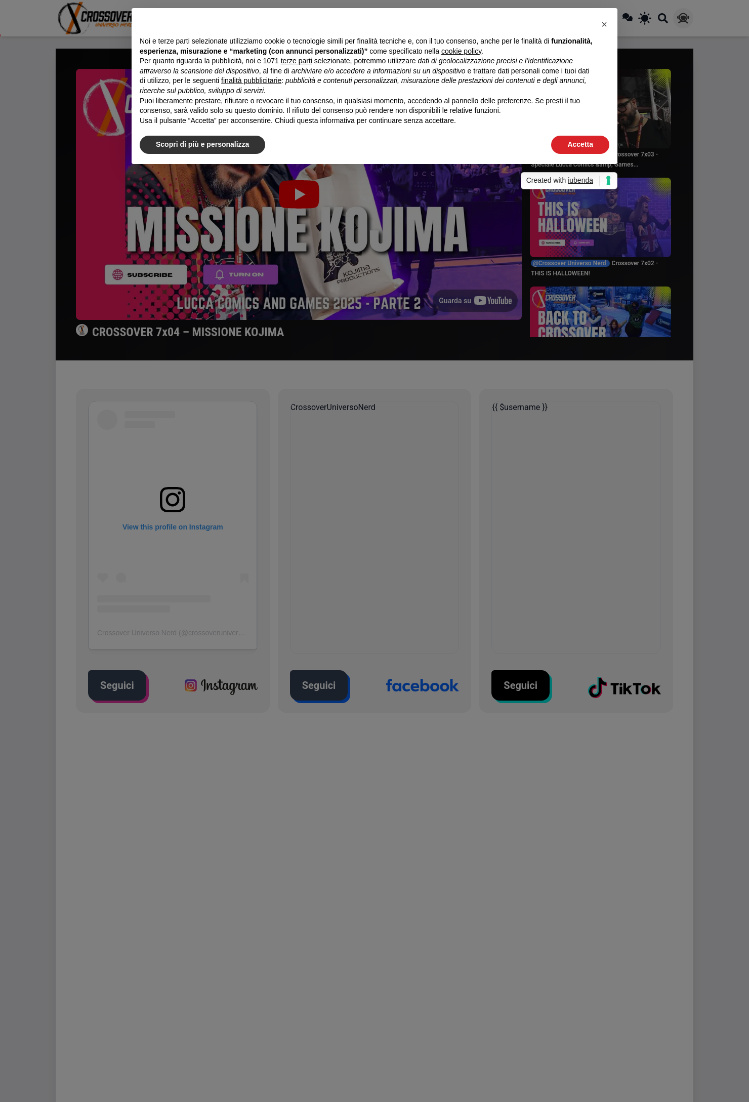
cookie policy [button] (461, 51)
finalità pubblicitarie (251, 80)
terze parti (296, 61)
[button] (604, 24)
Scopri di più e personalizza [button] (202, 144)
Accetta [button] (580, 144)
